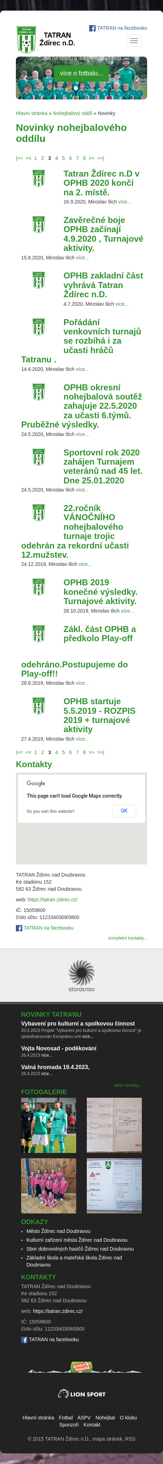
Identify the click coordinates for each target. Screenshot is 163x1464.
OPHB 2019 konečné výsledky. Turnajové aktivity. (101, 592)
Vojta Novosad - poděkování (58, 1048)
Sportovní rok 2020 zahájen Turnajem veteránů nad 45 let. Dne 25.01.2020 (103, 466)
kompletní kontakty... (128, 938)
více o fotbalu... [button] (81, 73)
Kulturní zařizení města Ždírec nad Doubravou (76, 1240)
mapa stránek (107, 1439)
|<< (19, 158)
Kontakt (92, 1425)
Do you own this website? (51, 811)
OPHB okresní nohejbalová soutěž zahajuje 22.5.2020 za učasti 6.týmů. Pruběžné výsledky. (81, 406)
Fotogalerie (44, 1092)
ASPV (83, 1417)
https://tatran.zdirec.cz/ (52, 899)
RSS (130, 1439)
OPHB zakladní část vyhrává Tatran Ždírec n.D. (103, 285)
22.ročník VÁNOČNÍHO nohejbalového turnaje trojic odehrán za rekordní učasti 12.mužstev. (75, 531)
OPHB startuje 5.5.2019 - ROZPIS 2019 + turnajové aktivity (99, 715)
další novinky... (128, 1085)
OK (124, 811)
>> (91, 158)
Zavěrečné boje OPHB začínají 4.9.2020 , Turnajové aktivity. (103, 234)
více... (124, 202)
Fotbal (66, 1417)
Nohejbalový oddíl (72, 113)
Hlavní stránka (31, 113)
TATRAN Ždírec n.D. (67, 1439)
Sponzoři (69, 1425)
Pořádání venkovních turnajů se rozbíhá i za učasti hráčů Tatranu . (81, 340)
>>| (100, 158)
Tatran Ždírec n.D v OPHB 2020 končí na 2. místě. (102, 183)
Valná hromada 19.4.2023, (55, 1067)
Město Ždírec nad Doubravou (58, 1231)
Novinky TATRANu (51, 1014)
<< (28, 158)
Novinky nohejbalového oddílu (71, 133)
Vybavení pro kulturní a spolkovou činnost (78, 1024)
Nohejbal (105, 1417)
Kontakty (34, 764)
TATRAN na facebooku (122, 28)
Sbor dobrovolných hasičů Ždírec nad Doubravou (80, 1249)
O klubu (128, 1417)
